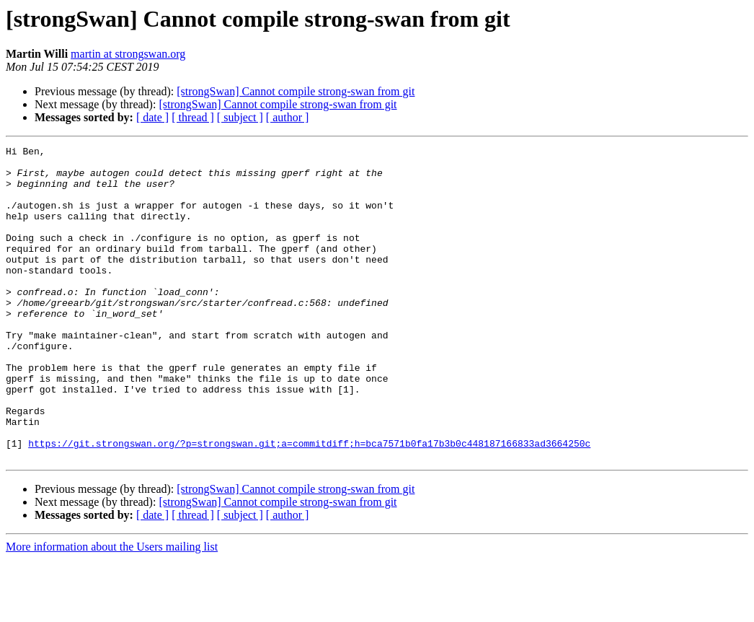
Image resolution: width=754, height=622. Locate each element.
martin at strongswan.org (128, 54)
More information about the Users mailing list (112, 609)
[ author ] (287, 117)
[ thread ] (193, 117)
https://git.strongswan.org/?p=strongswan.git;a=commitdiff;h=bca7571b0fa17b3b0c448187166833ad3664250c (309, 503)
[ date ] (152, 117)
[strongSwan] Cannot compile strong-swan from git (295, 91)
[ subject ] (240, 117)
